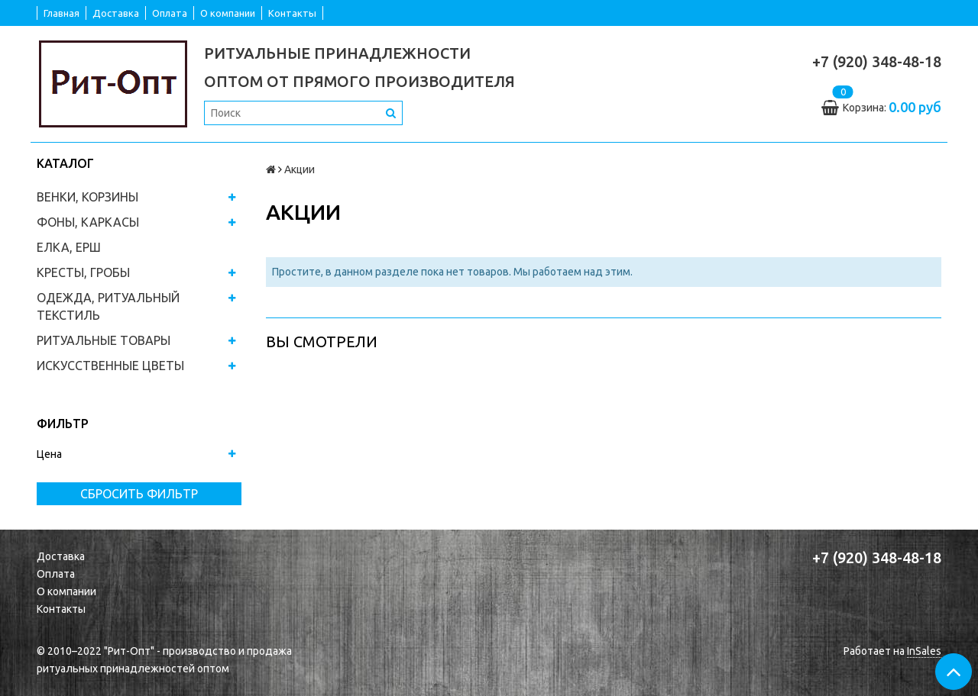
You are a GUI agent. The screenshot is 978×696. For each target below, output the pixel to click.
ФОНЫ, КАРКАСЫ (88, 222)
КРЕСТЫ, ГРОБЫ (83, 272)
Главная (61, 13)
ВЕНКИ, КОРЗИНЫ (87, 197)
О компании (227, 13)
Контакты (292, 13)
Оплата (169, 13)
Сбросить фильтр (139, 494)
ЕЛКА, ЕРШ (69, 247)
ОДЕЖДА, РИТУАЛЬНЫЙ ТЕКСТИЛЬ (108, 306)
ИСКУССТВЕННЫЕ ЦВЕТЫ (110, 365)
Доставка (115, 13)
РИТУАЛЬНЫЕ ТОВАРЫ (103, 340)
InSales (924, 651)
